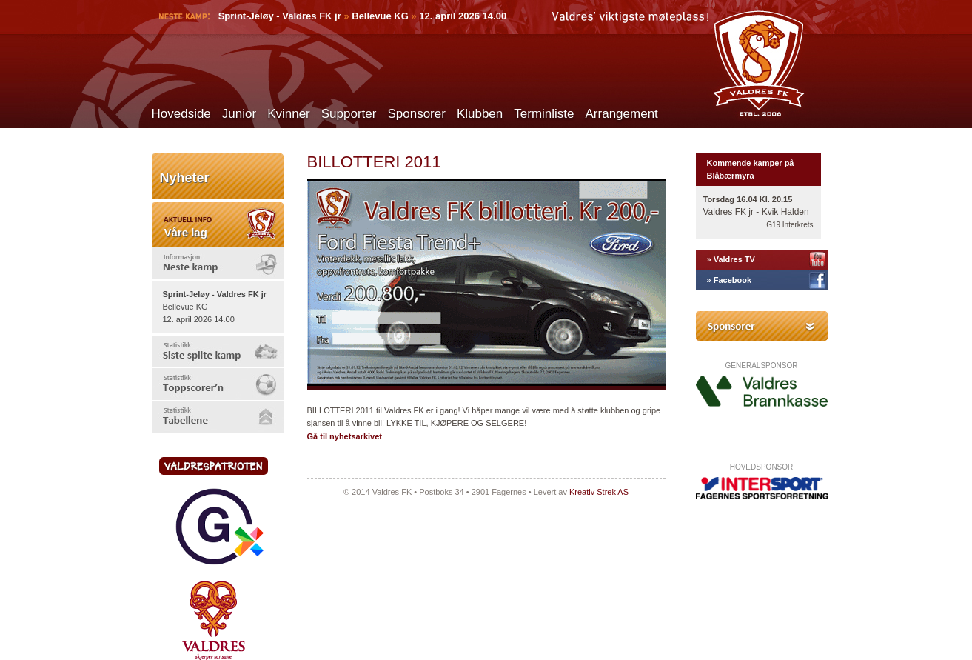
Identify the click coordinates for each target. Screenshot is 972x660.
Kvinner (288, 114)
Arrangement (622, 114)
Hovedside (181, 114)
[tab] (218, 263)
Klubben (480, 114)
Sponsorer (416, 114)
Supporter (349, 114)
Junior (239, 114)
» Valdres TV (731, 259)
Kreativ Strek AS (599, 491)
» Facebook (729, 280)
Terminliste (544, 114)
